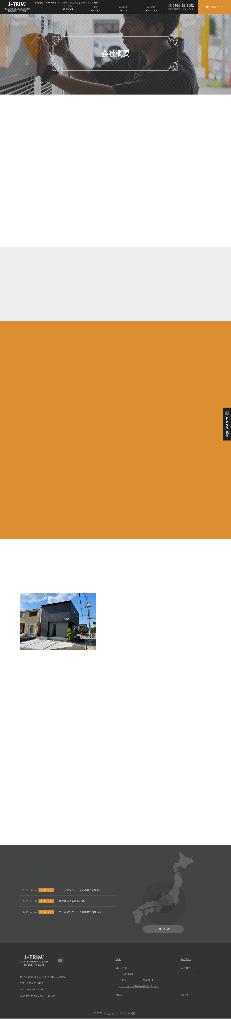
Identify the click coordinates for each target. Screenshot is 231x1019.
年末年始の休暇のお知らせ (75, 901)
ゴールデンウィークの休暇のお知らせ (81, 890)
